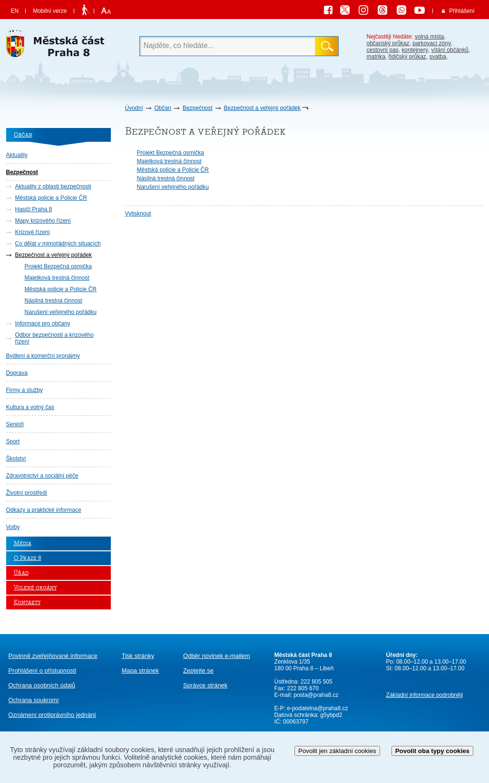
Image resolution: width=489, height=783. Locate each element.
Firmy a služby (24, 390)
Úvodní (134, 108)
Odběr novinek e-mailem (216, 655)
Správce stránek (205, 685)
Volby (13, 527)
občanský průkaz (388, 43)
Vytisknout (138, 213)
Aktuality (17, 155)
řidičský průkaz (407, 56)
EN (15, 11)
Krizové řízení (32, 232)
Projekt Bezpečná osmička (58, 266)
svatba (438, 56)
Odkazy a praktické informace (43, 510)
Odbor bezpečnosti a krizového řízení (54, 338)
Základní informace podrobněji (424, 695)
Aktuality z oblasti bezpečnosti (53, 186)
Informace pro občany (42, 323)
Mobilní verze (50, 11)
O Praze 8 (27, 558)
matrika (376, 56)
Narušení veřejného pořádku (61, 312)
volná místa (429, 36)
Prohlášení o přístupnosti (43, 670)
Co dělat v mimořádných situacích (58, 243)
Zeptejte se (198, 670)
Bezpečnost (198, 108)
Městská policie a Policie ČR (51, 198)
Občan (163, 108)
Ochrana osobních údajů (42, 685)
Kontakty (27, 602)
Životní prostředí (27, 492)
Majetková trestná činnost (57, 277)
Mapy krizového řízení (43, 220)
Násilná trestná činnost (53, 300)
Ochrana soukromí (34, 700)
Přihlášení (461, 11)
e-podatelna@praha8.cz (316, 708)
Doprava (17, 373)
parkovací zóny (431, 43)
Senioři (15, 424)
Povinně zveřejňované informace (53, 655)
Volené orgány (35, 588)
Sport (13, 441)
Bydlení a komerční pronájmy (43, 355)
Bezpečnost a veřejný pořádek (262, 108)
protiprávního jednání (52, 714)
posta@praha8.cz (315, 695)
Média (22, 543)
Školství (16, 458)
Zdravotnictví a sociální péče (42, 475)
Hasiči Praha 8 (33, 209)
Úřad (21, 573)
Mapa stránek (140, 670)
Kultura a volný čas (30, 407)
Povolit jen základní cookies (337, 750)
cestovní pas (383, 50)
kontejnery (415, 50)
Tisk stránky (138, 655)
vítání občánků (450, 50)
